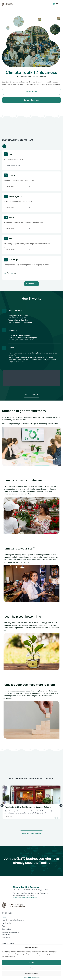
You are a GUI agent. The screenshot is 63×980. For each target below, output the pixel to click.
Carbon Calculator (31, 100)
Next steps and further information (13, 920)
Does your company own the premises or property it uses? (26, 265)
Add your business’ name (13, 159)
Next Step (31, 284)
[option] (31, 59)
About (4, 926)
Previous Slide (2, 805)
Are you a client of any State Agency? (18, 201)
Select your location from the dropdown (19, 180)
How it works (31, 92)
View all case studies (31, 833)
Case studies (6, 929)
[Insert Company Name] (17, 165)
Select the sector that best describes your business (23, 223)
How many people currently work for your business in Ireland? (27, 244)
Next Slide (60, 805)
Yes (6, 273)
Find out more (31, 394)
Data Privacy (36, 977)
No (13, 273)
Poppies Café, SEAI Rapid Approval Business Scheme (28, 807)
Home (4, 917)
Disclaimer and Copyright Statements (10, 933)
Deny (31, 968)
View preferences (31, 974)
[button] (60, 947)
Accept (31, 962)
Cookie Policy (27, 977)
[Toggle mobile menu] (57, 4)
